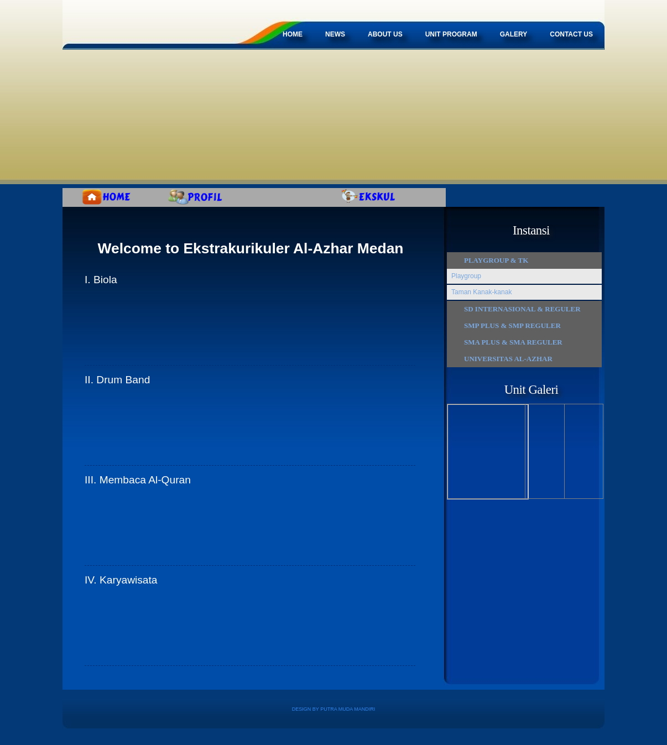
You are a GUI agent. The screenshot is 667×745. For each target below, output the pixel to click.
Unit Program (451, 34)
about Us (385, 34)
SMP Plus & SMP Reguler (512, 325)
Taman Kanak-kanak (481, 292)
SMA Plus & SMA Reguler (513, 342)
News (335, 34)
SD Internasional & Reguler (522, 309)
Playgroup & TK (496, 260)
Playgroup (466, 276)
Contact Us (571, 34)
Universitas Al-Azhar (508, 359)
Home (293, 34)
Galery (514, 34)
